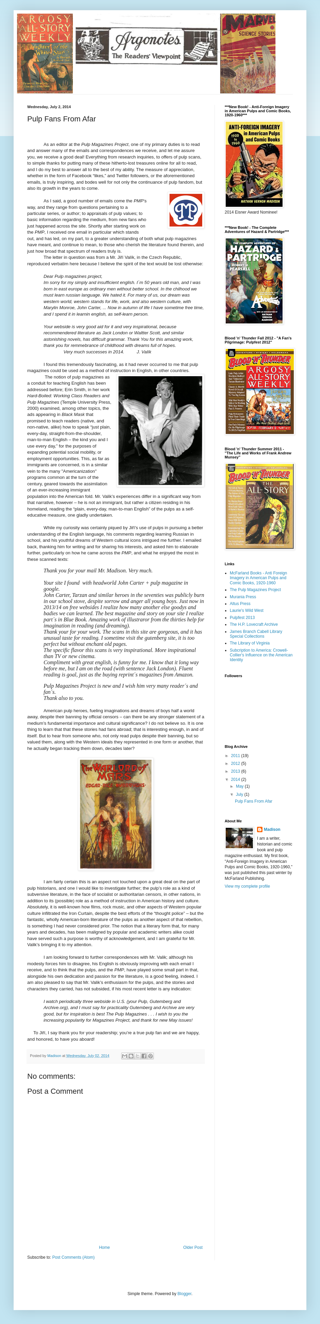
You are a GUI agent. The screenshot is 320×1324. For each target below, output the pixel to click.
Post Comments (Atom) (73, 1257)
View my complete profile (247, 886)
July (240, 794)
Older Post (193, 1247)
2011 (236, 755)
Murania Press (243, 596)
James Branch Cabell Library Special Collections (256, 634)
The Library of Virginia (250, 643)
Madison (272, 829)
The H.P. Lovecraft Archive (254, 624)
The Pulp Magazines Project (255, 589)
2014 (236, 779)
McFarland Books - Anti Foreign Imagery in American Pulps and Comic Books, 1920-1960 (258, 578)
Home (104, 1247)
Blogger (184, 1293)
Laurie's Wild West (246, 610)
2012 (236, 763)
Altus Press (240, 603)
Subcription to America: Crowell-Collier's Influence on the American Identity (261, 655)
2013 (236, 771)
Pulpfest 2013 (242, 617)
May (240, 786)
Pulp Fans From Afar (253, 801)
